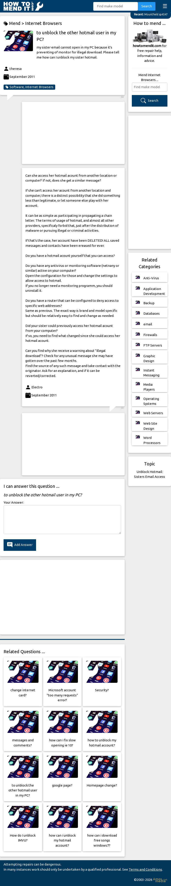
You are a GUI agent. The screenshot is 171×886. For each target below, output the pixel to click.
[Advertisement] (73, 133)
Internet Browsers (43, 23)
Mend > (14, 23)
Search (146, 6)
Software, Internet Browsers (29, 87)
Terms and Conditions (145, 869)
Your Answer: (14, 502)
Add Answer (20, 545)
